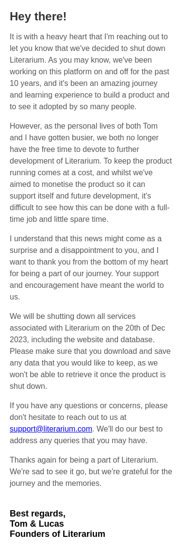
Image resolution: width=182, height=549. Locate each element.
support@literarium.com (51, 429)
